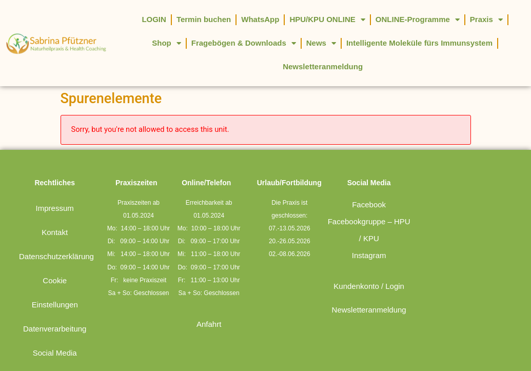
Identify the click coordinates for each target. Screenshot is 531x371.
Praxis (486, 20)
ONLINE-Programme (418, 20)
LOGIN (154, 19)
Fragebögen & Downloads (243, 43)
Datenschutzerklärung (56, 256)
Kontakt (55, 232)
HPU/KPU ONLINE (327, 20)
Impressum (55, 208)
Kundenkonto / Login (368, 286)
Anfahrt (208, 324)
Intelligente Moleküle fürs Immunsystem (419, 42)
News (321, 43)
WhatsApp (260, 19)
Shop (166, 43)
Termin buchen (203, 19)
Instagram (369, 255)
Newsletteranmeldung (323, 66)
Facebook (369, 204)
